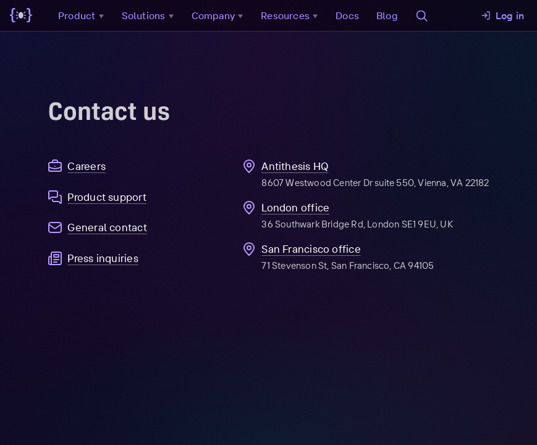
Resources (291, 15)
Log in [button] (502, 15)
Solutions (149, 15)
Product (82, 15)
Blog (386, 15)
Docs (347, 15)
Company (219, 15)
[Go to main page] (21, 15)
